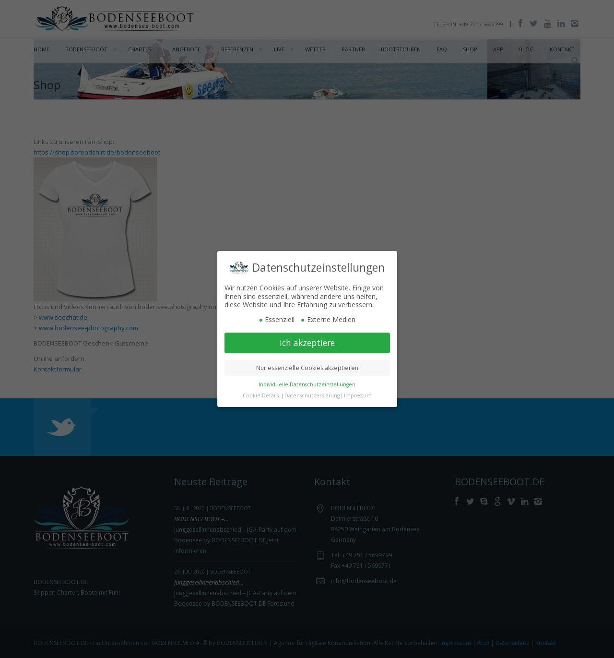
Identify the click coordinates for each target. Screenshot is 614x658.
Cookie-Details (261, 394)
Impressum (358, 394)
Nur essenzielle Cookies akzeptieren (307, 367)
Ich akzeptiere (307, 341)
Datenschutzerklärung (312, 394)
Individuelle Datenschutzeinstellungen (307, 383)
